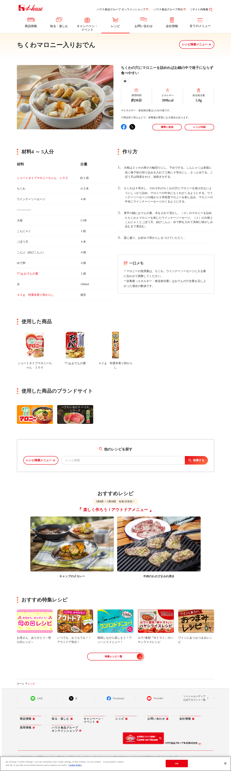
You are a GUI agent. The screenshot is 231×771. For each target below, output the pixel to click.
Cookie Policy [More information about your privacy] (75, 765)
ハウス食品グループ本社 (168, 9)
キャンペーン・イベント (87, 27)
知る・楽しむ (59, 26)
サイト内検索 (200, 9)
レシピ (115, 26)
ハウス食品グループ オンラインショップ (121, 9)
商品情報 (31, 26)
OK (176, 763)
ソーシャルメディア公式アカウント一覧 (194, 698)
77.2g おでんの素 (27, 273)
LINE (36, 698)
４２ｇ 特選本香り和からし (35, 294)
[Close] (225, 763)
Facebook (115, 698)
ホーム (20, 683)
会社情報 (172, 26)
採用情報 (26, 727)
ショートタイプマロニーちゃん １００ (42, 177)
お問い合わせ (144, 26)
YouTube (155, 698)
